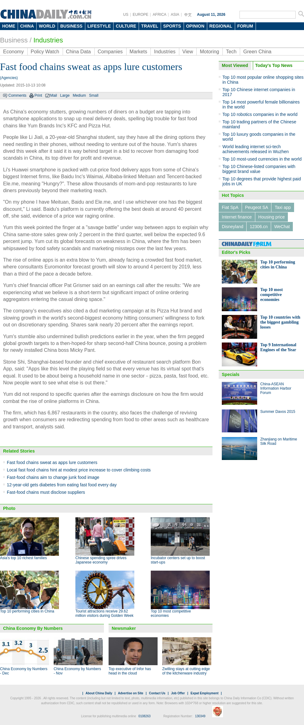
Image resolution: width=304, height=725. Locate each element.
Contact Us (157, 693)
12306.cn (259, 226)
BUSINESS (71, 26)
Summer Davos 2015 (277, 411)
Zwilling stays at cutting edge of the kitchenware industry (186, 671)
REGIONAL (220, 26)
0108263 (144, 716)
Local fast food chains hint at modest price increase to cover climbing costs (79, 469)
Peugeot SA (256, 207)
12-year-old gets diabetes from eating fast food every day (62, 484)
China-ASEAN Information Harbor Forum (275, 388)
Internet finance (237, 216)
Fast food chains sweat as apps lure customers (52, 462)
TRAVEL (149, 26)
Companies (110, 51)
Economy (13, 51)
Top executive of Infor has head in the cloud (130, 671)
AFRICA (159, 14)
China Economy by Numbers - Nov (77, 671)
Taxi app (283, 207)
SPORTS (172, 26)
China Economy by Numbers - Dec (23, 671)
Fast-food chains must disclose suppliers (46, 492)
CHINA (27, 26)
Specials (230, 374)
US (125, 14)
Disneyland (232, 226)
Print (38, 95)
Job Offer (178, 693)
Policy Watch (45, 51)
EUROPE (141, 14)
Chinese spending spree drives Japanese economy (101, 560)
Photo (9, 508)
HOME (8, 26)
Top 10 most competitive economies (271, 294)
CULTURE (126, 26)
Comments (17, 95)
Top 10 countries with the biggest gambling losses (280, 322)
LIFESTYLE (99, 26)
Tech (231, 51)
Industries (48, 40)
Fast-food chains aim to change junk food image (53, 477)
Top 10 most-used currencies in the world (262, 159)
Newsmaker (124, 628)
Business (14, 40)
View (187, 51)
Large (65, 95)
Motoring (209, 51)
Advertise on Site (130, 693)
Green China (257, 51)
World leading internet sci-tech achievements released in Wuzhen (255, 149)
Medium (79, 95)
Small (93, 95)
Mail (53, 95)
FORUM (245, 26)
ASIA (175, 14)
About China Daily (99, 693)
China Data (78, 51)
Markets (138, 51)
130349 (200, 716)
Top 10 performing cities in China (27, 611)
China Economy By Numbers (33, 628)
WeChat (282, 226)
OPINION (195, 26)
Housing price (271, 216)
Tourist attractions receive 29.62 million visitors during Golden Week (104, 613)
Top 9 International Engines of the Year (278, 347)
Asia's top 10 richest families (23, 558)
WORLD (47, 26)
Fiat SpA (230, 207)
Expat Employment (204, 693)
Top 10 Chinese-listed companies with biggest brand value (258, 169)
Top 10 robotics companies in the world (259, 114)
